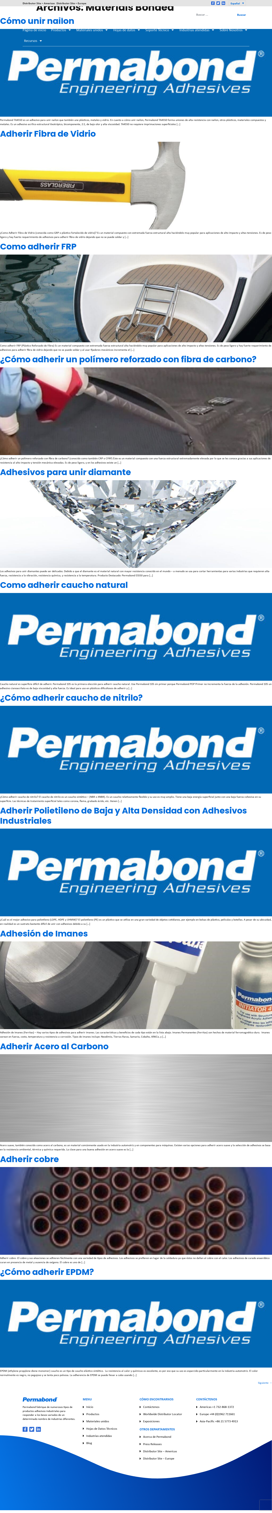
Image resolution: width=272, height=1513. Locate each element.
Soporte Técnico (159, 30)
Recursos (33, 40)
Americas (109, 14)
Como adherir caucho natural (64, 585)
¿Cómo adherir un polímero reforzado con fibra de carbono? (128, 359)
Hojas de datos (127, 30)
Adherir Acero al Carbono (54, 1046)
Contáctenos (151, 1407)
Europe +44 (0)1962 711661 (217, 1414)
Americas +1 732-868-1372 (217, 1407)
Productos (61, 30)
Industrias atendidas (197, 30)
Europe (135, 14)
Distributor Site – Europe (71, 3)
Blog (89, 1443)
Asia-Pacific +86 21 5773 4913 (219, 1421)
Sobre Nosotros (234, 30)
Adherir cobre (29, 1159)
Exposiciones (151, 1421)
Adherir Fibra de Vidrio (48, 134)
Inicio (89, 1407)
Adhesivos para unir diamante (65, 472)
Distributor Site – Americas (39, 3)
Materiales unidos (92, 30)
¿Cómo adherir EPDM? (47, 1272)
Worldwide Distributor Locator (162, 1414)
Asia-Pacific (163, 14)
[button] (237, 3)
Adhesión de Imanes (44, 933)
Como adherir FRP (38, 246)
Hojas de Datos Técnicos (101, 1429)
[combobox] (213, 14)
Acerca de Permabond (157, 1437)
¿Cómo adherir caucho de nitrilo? (71, 698)
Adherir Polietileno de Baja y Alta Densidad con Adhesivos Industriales (123, 816)
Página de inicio (34, 30)
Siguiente (265, 1383)
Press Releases (152, 1444)
